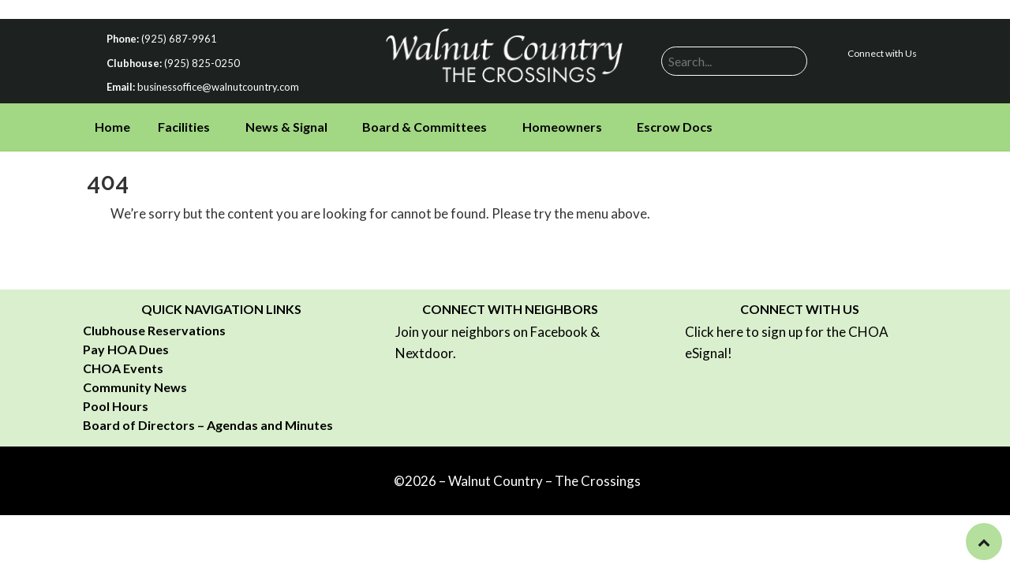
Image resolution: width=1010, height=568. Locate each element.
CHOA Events (123, 368)
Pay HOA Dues (126, 349)
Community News (135, 386)
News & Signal (286, 126)
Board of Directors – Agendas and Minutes (208, 424)
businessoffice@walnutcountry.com (218, 86)
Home (112, 126)
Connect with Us (882, 53)
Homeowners (562, 126)
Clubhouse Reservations (154, 330)
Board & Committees (424, 126)
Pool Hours (115, 405)
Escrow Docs (675, 126)
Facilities (184, 126)
